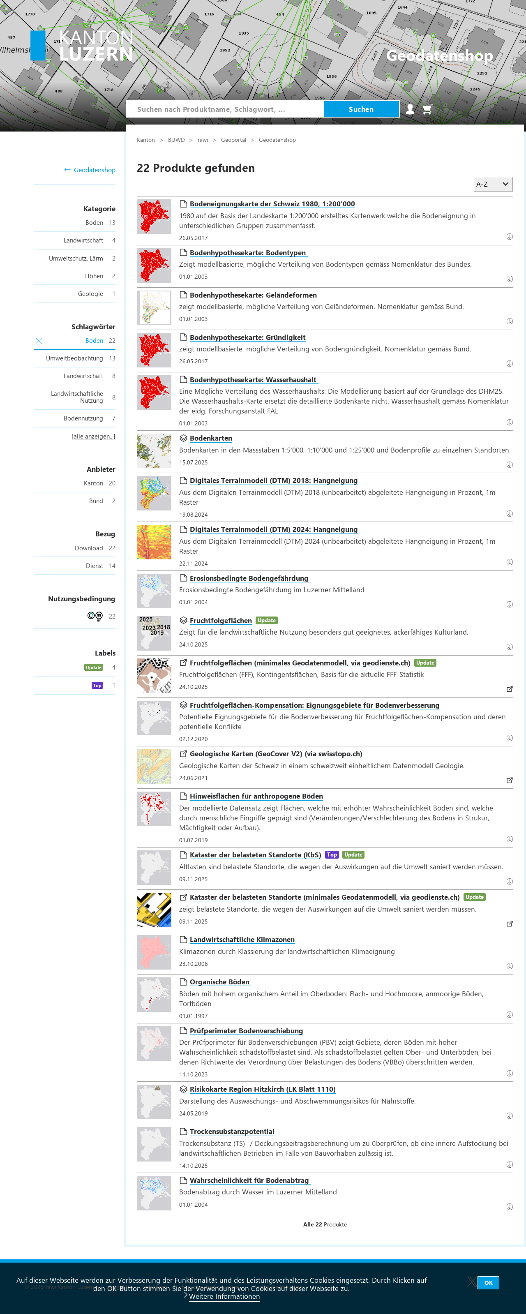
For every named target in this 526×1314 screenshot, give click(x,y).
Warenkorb (428, 109)
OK (488, 1282)
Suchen (361, 108)
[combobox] (224, 109)
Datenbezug (511, 236)
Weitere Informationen (224, 1295)
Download (511, 321)
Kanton (147, 139)
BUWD (177, 139)
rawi (204, 139)
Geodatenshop (89, 170)
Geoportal (234, 139)
